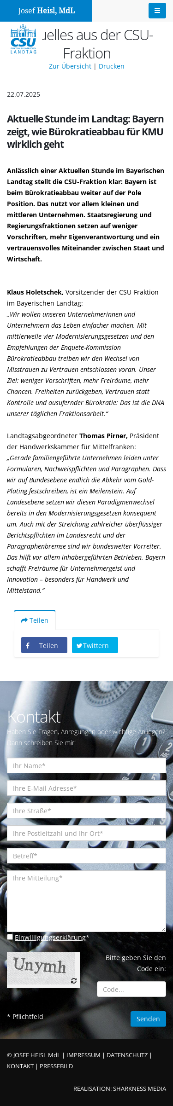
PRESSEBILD (56, 1066)
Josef (46, 10)
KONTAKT (20, 1066)
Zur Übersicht (70, 66)
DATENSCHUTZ (127, 1055)
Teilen (34, 620)
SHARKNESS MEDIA (139, 1089)
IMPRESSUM (83, 1055)
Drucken (112, 66)
